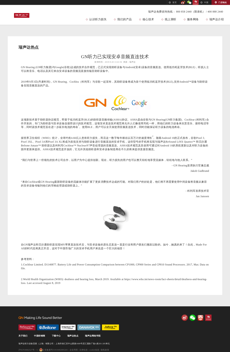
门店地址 (222, 2)
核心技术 (148, 19)
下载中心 (56, 336)
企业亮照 (74, 350)
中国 (206, 2)
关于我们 (22, 336)
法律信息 (83, 350)
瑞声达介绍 (216, 19)
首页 (174, 2)
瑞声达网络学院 (93, 336)
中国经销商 (39, 336)
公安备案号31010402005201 (53, 350)
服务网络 (193, 19)
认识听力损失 (98, 19)
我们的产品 (124, 19)
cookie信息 (94, 350)
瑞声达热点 (73, 336)
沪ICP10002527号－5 (28, 350)
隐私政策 (105, 350)
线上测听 (170, 19)
